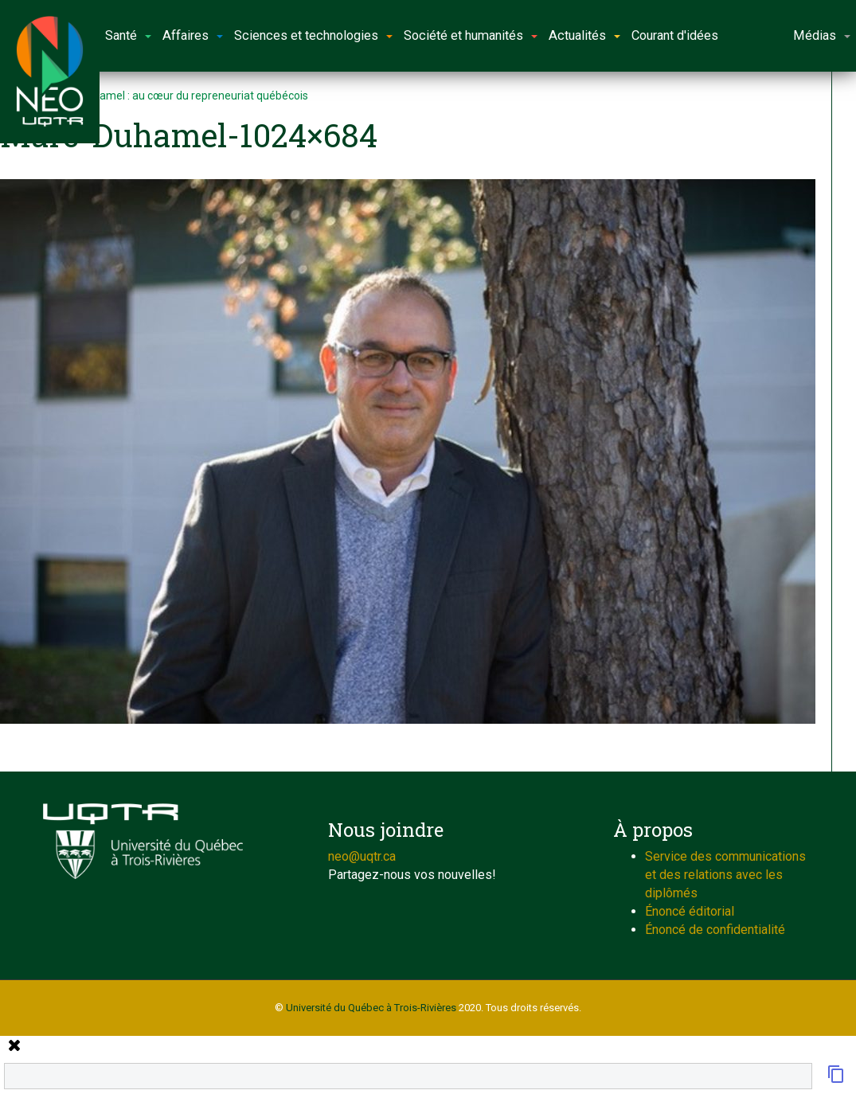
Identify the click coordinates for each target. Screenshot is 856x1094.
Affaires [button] (192, 35)
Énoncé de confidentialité (715, 929)
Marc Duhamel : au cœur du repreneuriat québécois (180, 95)
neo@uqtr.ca (362, 856)
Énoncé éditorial (689, 911)
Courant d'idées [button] (674, 35)
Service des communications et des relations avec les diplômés (725, 875)
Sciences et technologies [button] (313, 35)
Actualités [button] (584, 35)
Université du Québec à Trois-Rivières (371, 1008)
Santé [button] (128, 35)
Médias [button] (821, 35)
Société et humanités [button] (470, 35)
